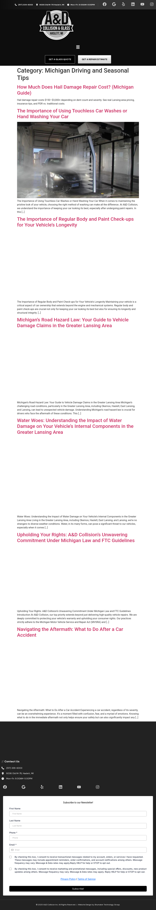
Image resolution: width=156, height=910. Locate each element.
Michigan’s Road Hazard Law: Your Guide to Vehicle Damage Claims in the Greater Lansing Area (73, 322)
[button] (78, 47)
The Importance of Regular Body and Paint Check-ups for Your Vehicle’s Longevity (75, 222)
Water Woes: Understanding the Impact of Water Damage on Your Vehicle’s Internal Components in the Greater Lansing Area (75, 426)
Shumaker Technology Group (107, 904)
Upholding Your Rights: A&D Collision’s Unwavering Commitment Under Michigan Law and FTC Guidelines (76, 537)
